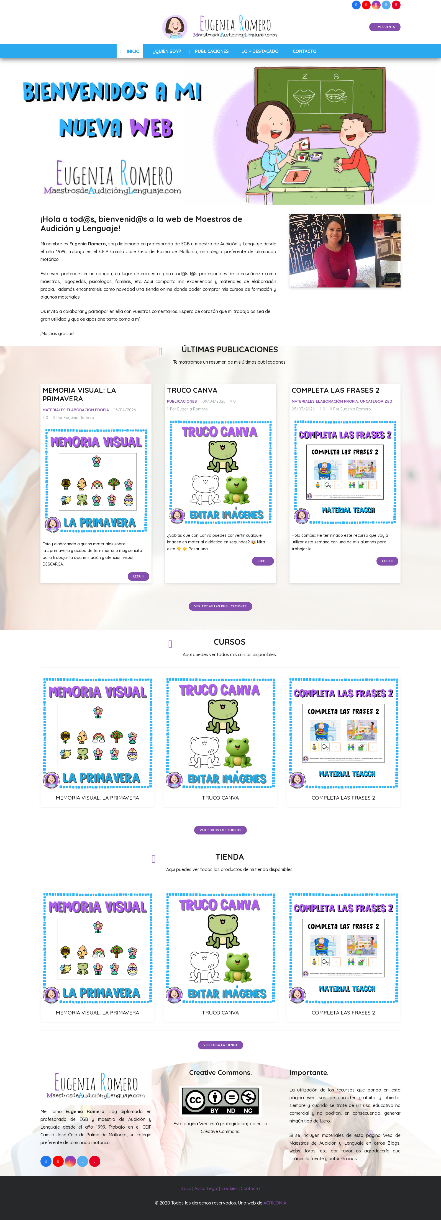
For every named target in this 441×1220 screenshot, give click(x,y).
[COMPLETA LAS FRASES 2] (345, 472)
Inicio (186, 1188)
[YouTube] (366, 5)
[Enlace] (221, 27)
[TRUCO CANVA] (220, 472)
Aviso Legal (206, 1188)
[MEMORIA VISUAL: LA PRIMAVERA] (96, 480)
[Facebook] (356, 5)
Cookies (229, 1188)
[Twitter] (386, 5)
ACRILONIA (274, 1203)
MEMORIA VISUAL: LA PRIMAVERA (79, 394)
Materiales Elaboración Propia (76, 409)
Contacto (250, 1188)
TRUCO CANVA (192, 390)
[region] (220, 131)
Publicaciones (182, 401)
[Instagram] (376, 5)
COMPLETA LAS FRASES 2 (336, 390)
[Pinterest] (396, 5)
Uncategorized (376, 401)
